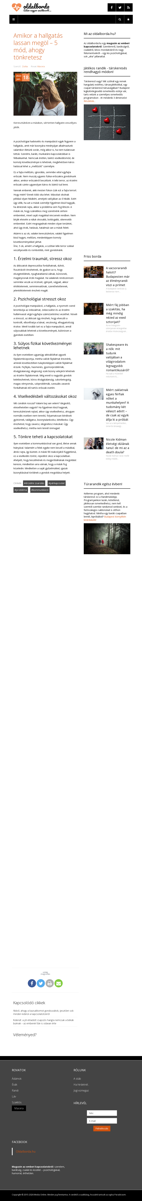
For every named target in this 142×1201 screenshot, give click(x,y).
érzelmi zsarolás (35, 483)
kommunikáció (41, 489)
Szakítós (17, 1102)
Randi (15, 1090)
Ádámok (16, 1078)
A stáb (77, 1078)
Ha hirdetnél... (81, 1084)
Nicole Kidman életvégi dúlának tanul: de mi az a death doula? (117, 445)
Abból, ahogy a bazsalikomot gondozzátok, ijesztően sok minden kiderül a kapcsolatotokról (43, 1012)
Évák (14, 1084)
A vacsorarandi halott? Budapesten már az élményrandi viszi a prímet (118, 276)
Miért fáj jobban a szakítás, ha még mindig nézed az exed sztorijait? (117, 313)
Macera (41, 66)
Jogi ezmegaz (81, 1090)
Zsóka (25, 66)
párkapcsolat (57, 483)
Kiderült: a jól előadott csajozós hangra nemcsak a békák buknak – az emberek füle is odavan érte (43, 1022)
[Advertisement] (45, 611)
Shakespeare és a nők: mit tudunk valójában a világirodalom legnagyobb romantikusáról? (117, 357)
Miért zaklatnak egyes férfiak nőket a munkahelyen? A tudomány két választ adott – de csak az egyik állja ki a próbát (117, 404)
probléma (21, 489)
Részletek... (89, 101)
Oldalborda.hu (26, 1151)
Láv (14, 1096)
